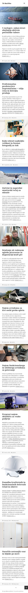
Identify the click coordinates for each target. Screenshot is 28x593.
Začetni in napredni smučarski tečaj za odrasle (12, 190)
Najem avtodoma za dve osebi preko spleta (13, 309)
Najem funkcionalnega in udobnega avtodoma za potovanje (13, 367)
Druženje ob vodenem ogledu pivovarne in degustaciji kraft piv (13, 252)
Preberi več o (6, 56)
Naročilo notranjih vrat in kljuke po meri (14, 552)
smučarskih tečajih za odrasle (17, 207)
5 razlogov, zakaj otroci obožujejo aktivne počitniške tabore (13, 30)
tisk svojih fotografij (17, 149)
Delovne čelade (6, 490)
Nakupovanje (16, 520)
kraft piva (16, 274)
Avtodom (4, 379)
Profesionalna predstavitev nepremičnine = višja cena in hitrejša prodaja (13, 88)
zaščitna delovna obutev (18, 490)
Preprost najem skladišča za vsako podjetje (11, 416)
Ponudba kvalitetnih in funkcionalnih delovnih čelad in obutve (14, 484)
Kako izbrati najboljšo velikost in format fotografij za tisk (13, 143)
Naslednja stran (26, 587)
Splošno (15, 117)
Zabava (13, 61)
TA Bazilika (6, 3)
